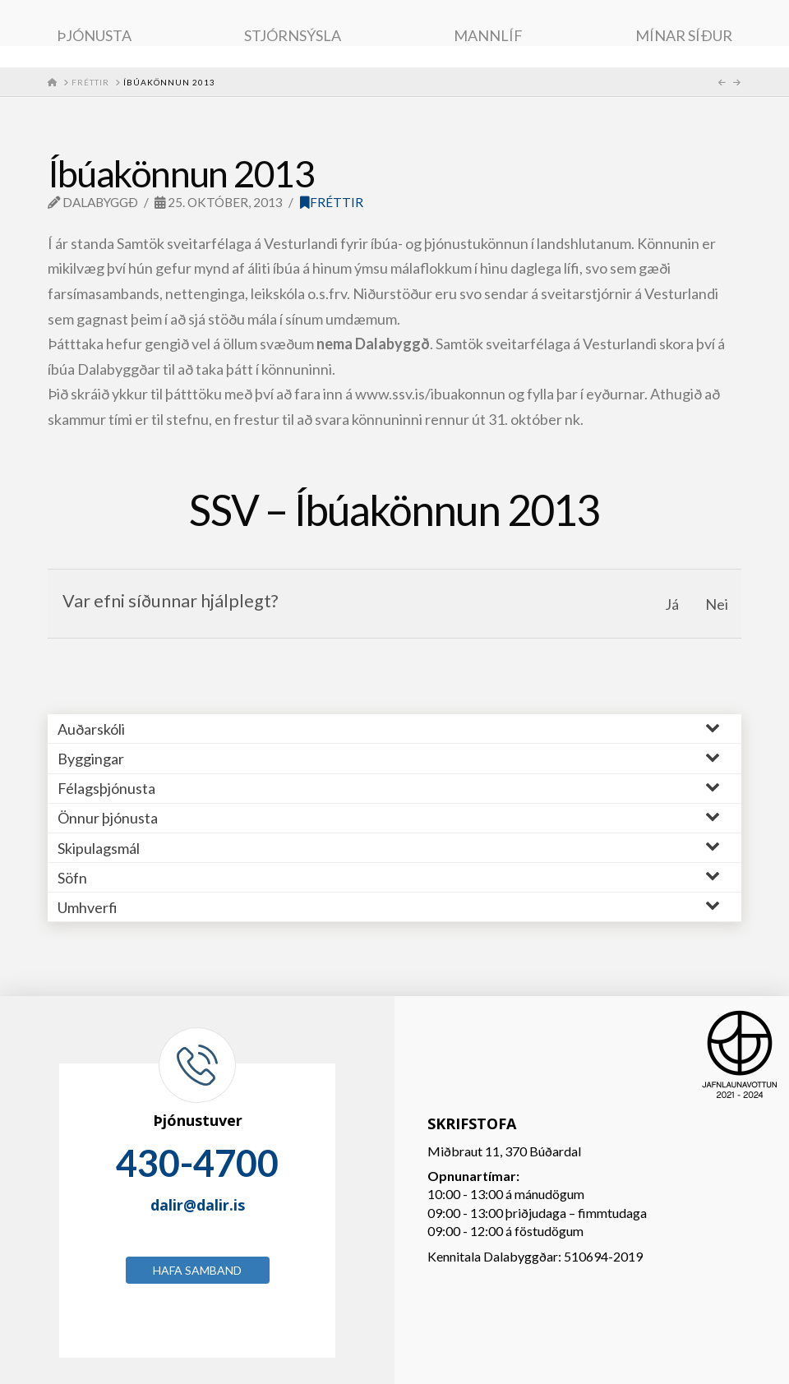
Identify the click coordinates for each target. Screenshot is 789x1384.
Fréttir (331, 202)
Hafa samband (197, 1270)
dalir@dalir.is (197, 1205)
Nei (716, 604)
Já (672, 604)
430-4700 (197, 1163)
